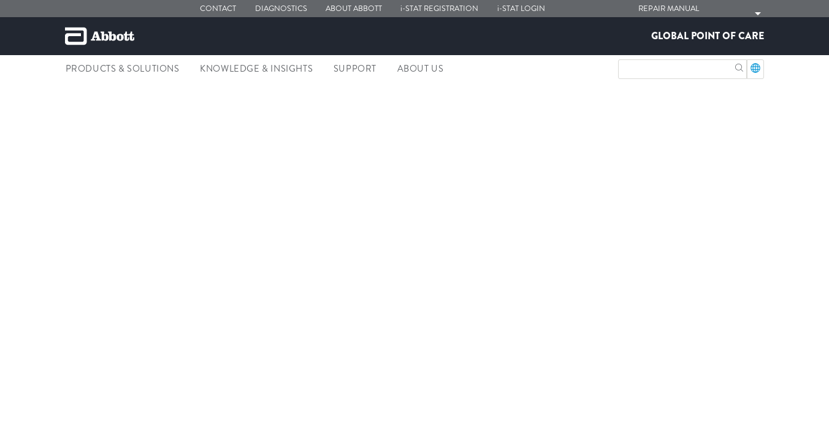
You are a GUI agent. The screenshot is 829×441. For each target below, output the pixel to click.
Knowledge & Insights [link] (256, 68)
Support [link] (355, 68)
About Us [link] (420, 68)
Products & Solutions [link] (123, 68)
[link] (76, 95)
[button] (739, 66)
